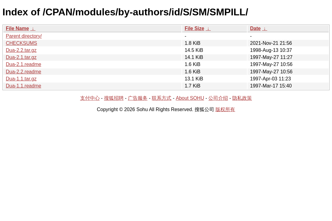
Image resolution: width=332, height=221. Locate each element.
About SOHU (190, 98)
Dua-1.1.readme (23, 85)
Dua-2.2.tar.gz (21, 50)
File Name (17, 28)
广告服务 (137, 98)
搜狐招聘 (114, 98)
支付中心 (90, 98)
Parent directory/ (24, 36)
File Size (194, 28)
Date (255, 28)
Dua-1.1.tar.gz (21, 78)
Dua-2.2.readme (23, 71)
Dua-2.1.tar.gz (21, 57)
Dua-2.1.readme (23, 64)
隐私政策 (242, 98)
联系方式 (161, 98)
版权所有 (225, 109)
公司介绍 (218, 98)
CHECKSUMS (21, 43)
